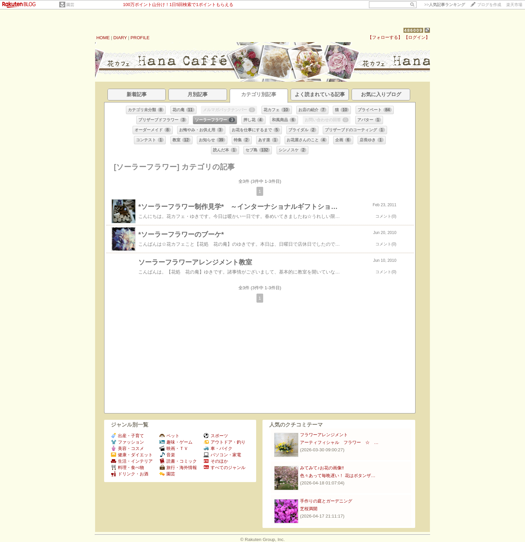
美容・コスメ (127, 448)
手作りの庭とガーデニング (326, 501)
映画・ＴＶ (173, 448)
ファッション (127, 442)
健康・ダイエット (132, 454)
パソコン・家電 (222, 454)
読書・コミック (178, 461)
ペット (169, 435)
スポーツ (216, 435)
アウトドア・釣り (224, 442)
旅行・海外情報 (178, 467)
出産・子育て (127, 435)
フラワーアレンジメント (324, 434)
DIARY (120, 37)
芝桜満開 (308, 508)
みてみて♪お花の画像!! (322, 467)
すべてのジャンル (224, 467)
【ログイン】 (417, 37)
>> (444, 4)
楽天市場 (514, 4)
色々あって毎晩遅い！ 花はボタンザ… (337, 475)
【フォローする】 (385, 37)
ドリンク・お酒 (129, 473)
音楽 (167, 454)
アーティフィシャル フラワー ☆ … (339, 442)
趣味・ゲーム (176, 442)
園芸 (70, 4)
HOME (103, 37)
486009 (413, 30)
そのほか (216, 461)
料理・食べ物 (127, 467)
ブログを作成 (489, 4)
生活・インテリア (132, 461)
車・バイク (218, 448)
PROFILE (140, 37)
